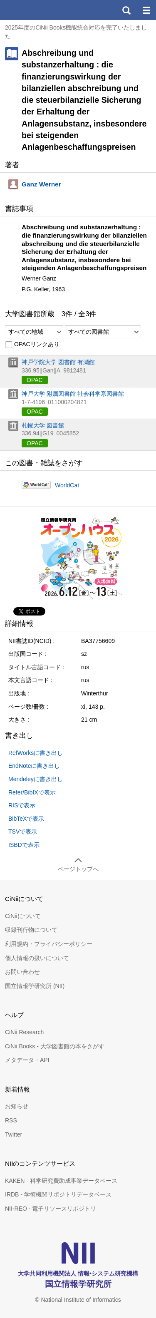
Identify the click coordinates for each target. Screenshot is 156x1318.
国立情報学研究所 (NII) (34, 986)
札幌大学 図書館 (43, 425)
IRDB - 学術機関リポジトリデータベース (58, 1194)
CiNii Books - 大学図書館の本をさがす (54, 1046)
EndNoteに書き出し (34, 765)
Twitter (13, 1134)
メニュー (146, 10)
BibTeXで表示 (26, 818)
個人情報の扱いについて (37, 958)
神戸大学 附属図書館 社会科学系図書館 (73, 393)
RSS (11, 1120)
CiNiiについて (23, 916)
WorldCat (67, 485)
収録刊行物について (31, 929)
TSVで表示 (22, 831)
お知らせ (16, 1106)
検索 (126, 10)
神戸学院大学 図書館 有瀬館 (58, 362)
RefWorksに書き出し (35, 753)
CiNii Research (24, 1032)
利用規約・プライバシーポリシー (48, 944)
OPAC (35, 380)
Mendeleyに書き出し (35, 779)
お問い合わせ (22, 971)
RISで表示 (21, 805)
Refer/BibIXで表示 (32, 792)
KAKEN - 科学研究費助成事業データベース (61, 1180)
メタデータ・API (27, 1060)
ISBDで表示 (24, 844)
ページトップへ (78, 869)
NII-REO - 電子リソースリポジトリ (50, 1208)
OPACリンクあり (32, 344)
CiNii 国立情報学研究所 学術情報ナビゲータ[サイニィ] (36, 10)
